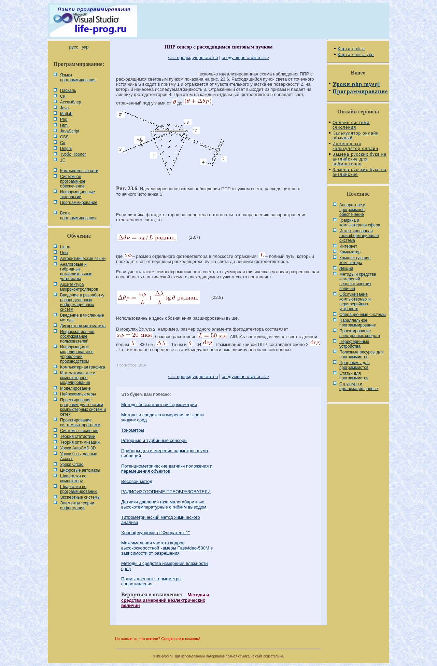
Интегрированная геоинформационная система (359, 235)
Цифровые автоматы (80, 470)
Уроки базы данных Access (78, 456)
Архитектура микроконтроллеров (79, 287)
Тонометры (132, 430)
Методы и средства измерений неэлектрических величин (165, 600)
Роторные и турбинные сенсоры (154, 440)
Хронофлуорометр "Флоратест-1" (155, 532)
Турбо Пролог (73, 154)
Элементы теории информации (77, 505)
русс (73, 47)
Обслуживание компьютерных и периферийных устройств (355, 301)
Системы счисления (79, 430)
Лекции (346, 268)
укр (85, 47)
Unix (64, 252)
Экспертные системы (80, 497)
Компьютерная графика (82, 367)
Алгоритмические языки (82, 258)
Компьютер (350, 252)
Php (63, 119)
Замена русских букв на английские (359, 172)
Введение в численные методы (82, 317)
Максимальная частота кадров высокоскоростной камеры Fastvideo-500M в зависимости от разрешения (167, 548)
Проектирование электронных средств (359, 333)
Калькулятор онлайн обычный (356, 135)
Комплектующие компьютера (354, 260)
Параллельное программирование (357, 323)
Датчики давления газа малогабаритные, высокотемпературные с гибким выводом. (164, 504)
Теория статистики (77, 436)
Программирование (78, 202)
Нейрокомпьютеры (78, 394)
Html (64, 125)
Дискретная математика (82, 325)
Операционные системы (362, 314)
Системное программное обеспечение (72, 181)
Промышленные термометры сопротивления (151, 581)
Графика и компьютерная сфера (359, 222)
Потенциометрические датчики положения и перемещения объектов (166, 468)
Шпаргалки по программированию (78, 489)
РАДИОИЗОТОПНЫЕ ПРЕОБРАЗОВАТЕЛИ (166, 491)
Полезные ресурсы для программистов (361, 354)
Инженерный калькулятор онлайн (355, 146)
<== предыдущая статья (193, 57)
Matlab (66, 113)
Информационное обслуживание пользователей (77, 336)
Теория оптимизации (80, 442)
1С (62, 160)
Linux (65, 247)
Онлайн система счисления (351, 125)
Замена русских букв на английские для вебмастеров (359, 159)
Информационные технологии (77, 194)
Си (62, 96)
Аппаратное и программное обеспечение (352, 210)
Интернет (348, 246)
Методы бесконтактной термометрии (159, 404)
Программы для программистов (354, 365)
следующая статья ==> (245, 57)
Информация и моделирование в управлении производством (77, 354)
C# (62, 142)
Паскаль (68, 90)
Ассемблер (70, 102)
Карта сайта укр (356, 54)
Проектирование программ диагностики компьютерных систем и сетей (83, 407)
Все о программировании (78, 215)
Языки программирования (78, 77)
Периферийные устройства (354, 344)
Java (64, 108)
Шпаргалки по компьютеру (73, 478)
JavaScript (69, 131)
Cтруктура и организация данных (359, 386)
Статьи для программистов (353, 375)
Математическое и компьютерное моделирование (77, 378)
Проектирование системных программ (80, 422)
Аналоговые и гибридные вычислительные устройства (76, 271)
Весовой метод (136, 481)
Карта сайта (351, 48)
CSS (64, 137)
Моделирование (75, 388)
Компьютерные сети (79, 170)
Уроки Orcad (71, 464)
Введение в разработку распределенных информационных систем (82, 302)
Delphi (66, 148)
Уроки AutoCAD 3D (78, 448)
